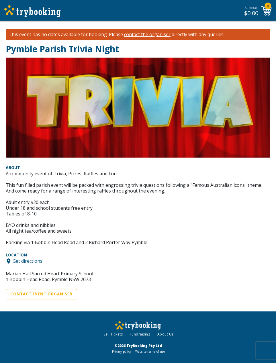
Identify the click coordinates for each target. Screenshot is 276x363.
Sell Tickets (113, 334)
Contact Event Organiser (41, 294)
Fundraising (140, 334)
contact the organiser (147, 34)
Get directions (27, 261)
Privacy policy (121, 352)
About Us (165, 334)
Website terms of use (150, 352)
